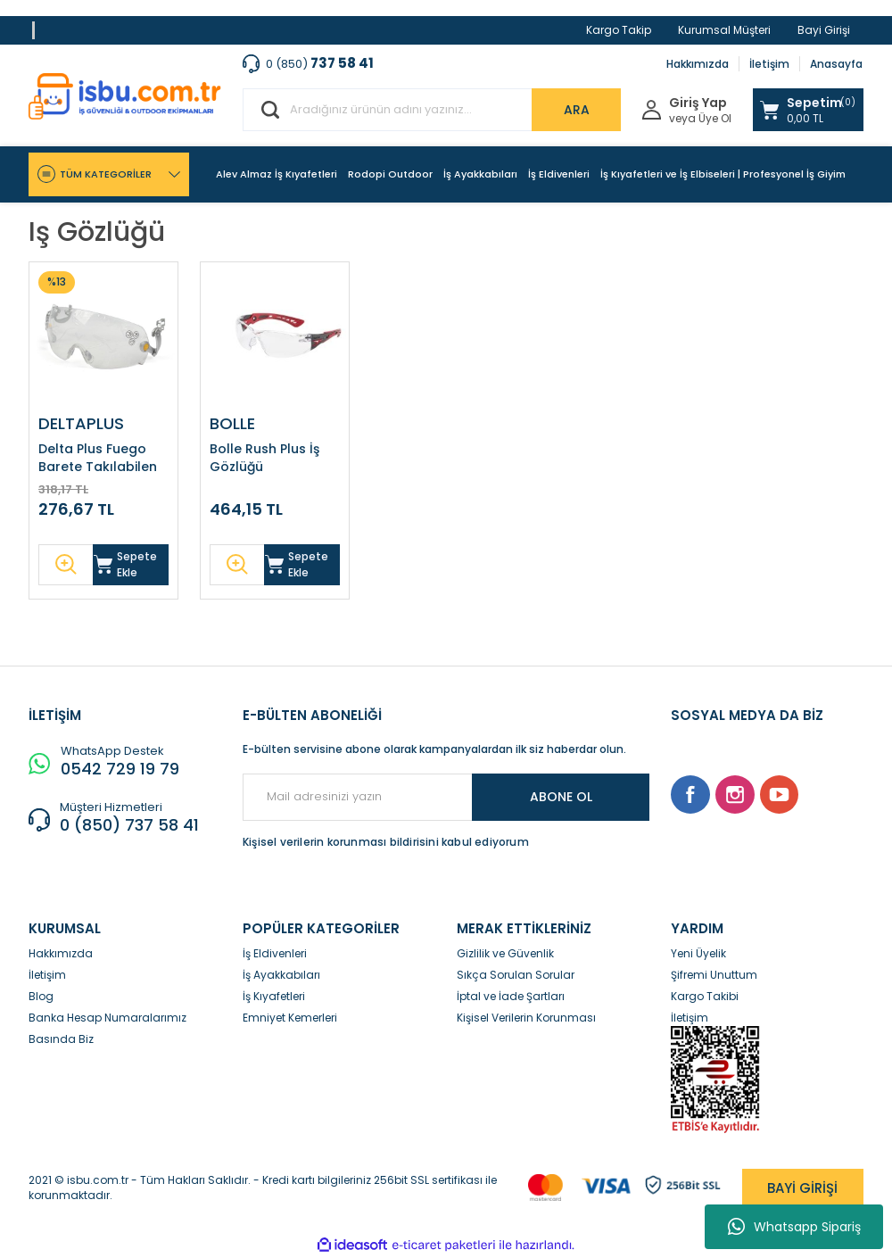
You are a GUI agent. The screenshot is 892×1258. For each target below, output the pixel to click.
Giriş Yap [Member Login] (698, 103)
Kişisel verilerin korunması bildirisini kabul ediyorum (386, 841)
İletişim (769, 63)
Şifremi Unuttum (714, 974)
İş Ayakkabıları (281, 974)
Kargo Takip (618, 29)
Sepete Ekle (125, 564)
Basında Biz (61, 1039)
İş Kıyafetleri (274, 996)
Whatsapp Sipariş (794, 1227)
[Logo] (125, 96)
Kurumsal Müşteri (724, 29)
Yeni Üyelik (698, 953)
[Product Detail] (56, 282)
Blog (41, 996)
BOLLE (232, 423)
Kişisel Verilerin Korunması (526, 1017)
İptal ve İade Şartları (511, 996)
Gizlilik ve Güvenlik (505, 953)
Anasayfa (836, 63)
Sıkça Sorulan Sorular (515, 974)
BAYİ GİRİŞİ (802, 1188)
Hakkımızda (697, 63)
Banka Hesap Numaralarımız (107, 1017)
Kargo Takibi (705, 996)
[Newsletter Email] (446, 797)
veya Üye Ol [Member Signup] (700, 119)
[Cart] (808, 109)
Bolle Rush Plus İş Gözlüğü (264, 458)
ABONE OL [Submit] (561, 797)
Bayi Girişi (823, 29)
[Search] (432, 109)
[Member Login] (651, 108)
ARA (577, 110)
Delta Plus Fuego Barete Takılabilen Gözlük (97, 458)
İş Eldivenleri (275, 953)
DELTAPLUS (81, 423)
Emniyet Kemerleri (290, 1017)
